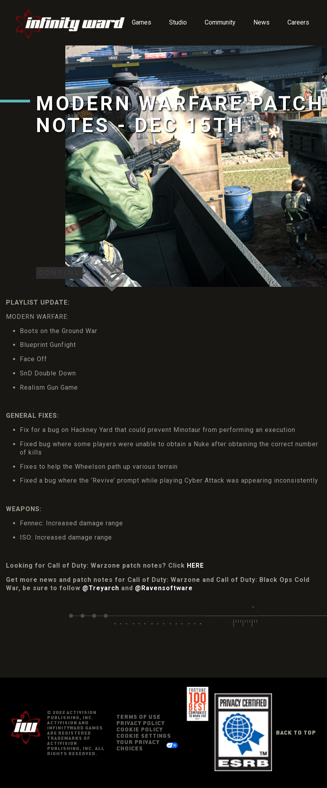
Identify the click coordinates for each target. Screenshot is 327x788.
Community (220, 22)
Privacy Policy (140, 723)
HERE (195, 565)
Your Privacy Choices (138, 745)
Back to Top (296, 732)
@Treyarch (100, 588)
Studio (178, 22)
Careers (298, 22)
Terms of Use (138, 716)
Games (141, 22)
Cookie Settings (143, 736)
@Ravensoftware (164, 588)
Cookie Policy (139, 729)
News (261, 22)
